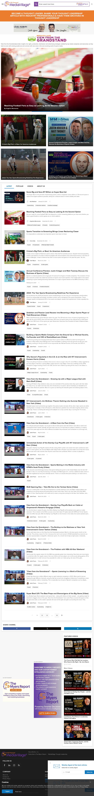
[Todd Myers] (31, 260)
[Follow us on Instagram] (14, 765)
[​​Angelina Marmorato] (33, 221)
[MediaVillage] (17, 4)
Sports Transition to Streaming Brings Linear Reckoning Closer (52, 231)
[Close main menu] (90, 782)
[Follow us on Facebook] (4, 765)
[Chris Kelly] (30, 241)
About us (41, 186)
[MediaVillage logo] (14, 754)
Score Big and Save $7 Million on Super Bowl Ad (46, 192)
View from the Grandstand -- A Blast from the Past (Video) (50, 423)
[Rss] (19, 765)
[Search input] (50, 4)
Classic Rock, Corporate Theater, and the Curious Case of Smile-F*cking (76, 742)
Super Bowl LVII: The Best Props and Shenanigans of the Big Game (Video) (57, 593)
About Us (5, 775)
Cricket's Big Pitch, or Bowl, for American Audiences (48, 251)
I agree (7, 791)
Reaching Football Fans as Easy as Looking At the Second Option (34, 105)
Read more (18, 791)
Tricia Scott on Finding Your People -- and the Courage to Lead (77, 692)
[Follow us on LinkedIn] (9, 765)
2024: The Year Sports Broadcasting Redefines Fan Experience (52, 293)
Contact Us (6, 777)
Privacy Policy (6, 779)
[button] (91, 4)
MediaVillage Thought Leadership (57, 754)
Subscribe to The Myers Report (37, 754)
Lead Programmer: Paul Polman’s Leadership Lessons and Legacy (76, 717)
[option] (47, 80)
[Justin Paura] (31, 324)
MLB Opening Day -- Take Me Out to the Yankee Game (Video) (52, 487)
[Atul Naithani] (31, 201)
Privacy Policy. (84, 787)
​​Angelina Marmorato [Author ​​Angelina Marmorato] (12, 108)
